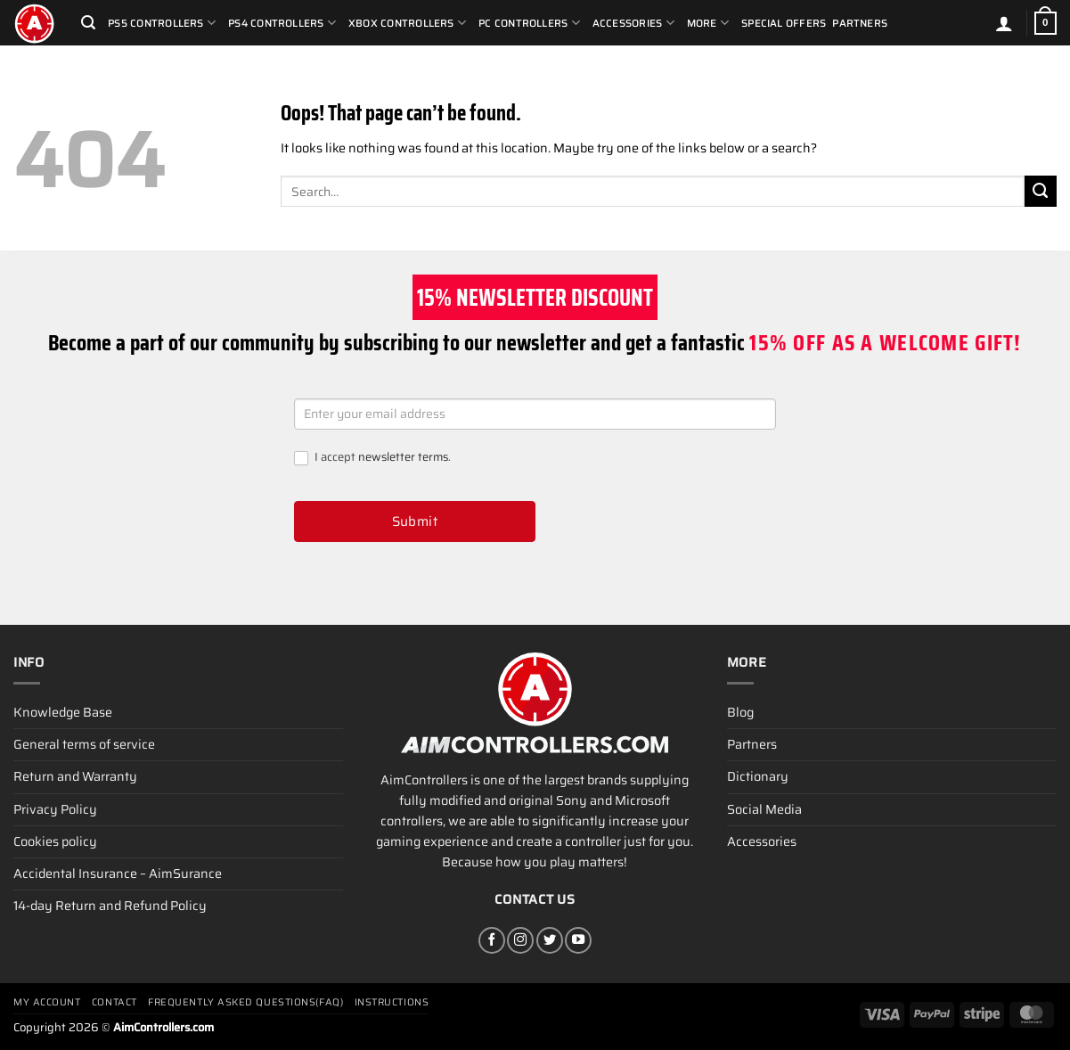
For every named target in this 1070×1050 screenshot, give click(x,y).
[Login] (1004, 23)
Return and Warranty (75, 776)
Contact (114, 1002)
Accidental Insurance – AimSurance (117, 873)
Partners (859, 23)
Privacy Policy (55, 809)
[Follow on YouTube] (578, 940)
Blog (740, 712)
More (708, 22)
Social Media (764, 809)
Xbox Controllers (407, 22)
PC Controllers (529, 22)
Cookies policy (55, 841)
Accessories (633, 22)
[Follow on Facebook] (491, 940)
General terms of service (84, 744)
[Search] (88, 22)
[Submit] (1041, 192)
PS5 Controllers (162, 22)
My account (47, 1002)
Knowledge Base (62, 712)
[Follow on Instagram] (520, 940)
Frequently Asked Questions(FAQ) (245, 1002)
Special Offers (783, 23)
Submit (415, 521)
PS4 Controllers (282, 22)
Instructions (392, 1002)
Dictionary (757, 776)
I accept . (372, 457)
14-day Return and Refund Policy (110, 905)
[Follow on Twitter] (549, 940)
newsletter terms (403, 456)
